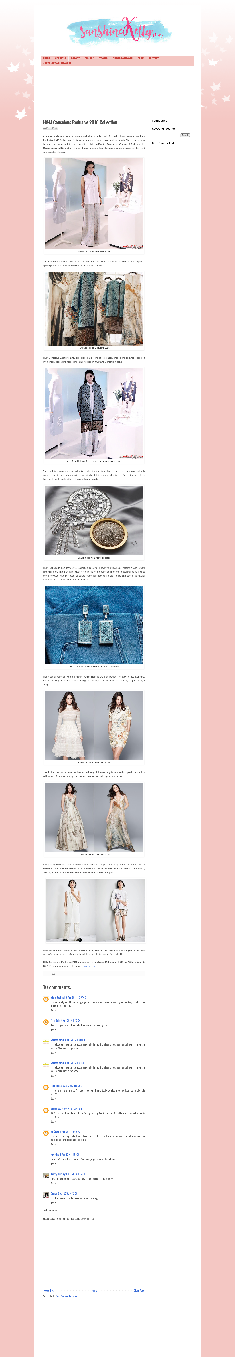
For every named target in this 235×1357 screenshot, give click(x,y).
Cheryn (53, 1193)
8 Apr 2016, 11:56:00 (72, 1086)
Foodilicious (56, 1086)
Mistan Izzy (55, 1109)
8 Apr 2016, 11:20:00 (75, 1040)
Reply (53, 1010)
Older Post (139, 1290)
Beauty (75, 58)
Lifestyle (60, 58)
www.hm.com (89, 966)
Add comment (51, 1210)
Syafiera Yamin (57, 1040)
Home (46, 58)
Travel (103, 58)
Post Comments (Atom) (67, 1296)
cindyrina (54, 1154)
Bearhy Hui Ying (57, 1174)
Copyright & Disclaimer (57, 63)
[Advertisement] (117, 92)
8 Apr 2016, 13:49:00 (70, 1131)
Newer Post (49, 1290)
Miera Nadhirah (57, 997)
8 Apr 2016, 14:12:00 (68, 1193)
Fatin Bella (55, 1020)
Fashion (89, 58)
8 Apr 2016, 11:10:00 (71, 1020)
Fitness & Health (122, 58)
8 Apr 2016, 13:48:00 (72, 1109)
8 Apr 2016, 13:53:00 (76, 1174)
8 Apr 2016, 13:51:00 (70, 1154)
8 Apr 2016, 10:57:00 (76, 997)
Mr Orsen (54, 1131)
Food (140, 58)
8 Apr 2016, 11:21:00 (74, 1063)
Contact (154, 58)
